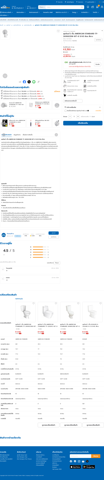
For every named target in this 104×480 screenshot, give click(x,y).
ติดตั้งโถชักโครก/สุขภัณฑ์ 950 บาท (77, 111)
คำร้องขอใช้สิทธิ (40, 465)
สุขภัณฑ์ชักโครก (17, 25)
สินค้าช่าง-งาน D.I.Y (61, 12)
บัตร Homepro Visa (22, 457)
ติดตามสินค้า (3, 461)
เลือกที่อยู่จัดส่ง (18, 8)
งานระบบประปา (57, 20)
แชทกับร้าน (53, 237)
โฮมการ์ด (59, 2)
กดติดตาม (17, 236)
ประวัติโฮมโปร (55, 455)
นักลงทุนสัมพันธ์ (56, 459)
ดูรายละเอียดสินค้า (48, 425)
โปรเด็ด (95, 12)
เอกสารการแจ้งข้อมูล (41, 461)
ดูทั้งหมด (57, 91)
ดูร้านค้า (54, 233)
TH (99, 2)
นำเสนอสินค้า (55, 465)
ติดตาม (95, 456)
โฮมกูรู (74, 12)
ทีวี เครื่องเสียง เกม (23, 20)
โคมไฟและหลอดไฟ (89, 20)
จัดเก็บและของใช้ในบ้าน (34, 20)
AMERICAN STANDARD (69, 31)
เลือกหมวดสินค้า (6, 12)
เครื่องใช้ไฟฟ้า (3, 20)
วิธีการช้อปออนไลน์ (4, 455)
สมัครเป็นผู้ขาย (69, 2)
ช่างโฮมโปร (84, 12)
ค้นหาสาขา (79, 2)
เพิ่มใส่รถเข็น (83, 123)
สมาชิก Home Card (22, 455)
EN (103, 2)
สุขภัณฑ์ (8, 25)
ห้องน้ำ (63, 20)
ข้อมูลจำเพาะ (17, 135)
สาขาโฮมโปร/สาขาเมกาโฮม (58, 457)
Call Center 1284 (57, 469)
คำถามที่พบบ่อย (4, 457)
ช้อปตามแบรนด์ (33, 12)
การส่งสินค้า (39, 457)
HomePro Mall (47, 12)
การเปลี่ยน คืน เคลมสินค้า (6, 459)
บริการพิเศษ (3, 15)
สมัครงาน (54, 463)
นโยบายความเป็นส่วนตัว (42, 459)
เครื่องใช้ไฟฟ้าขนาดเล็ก (12, 20)
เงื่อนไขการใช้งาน (40, 455)
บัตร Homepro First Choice (24, 459)
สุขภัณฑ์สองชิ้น (28, 25)
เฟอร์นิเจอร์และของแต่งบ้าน (47, 20)
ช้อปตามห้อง (20, 12)
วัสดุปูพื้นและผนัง (80, 20)
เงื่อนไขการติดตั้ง (27, 135)
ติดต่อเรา (54, 467)
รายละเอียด (98, 110)
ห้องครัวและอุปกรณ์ (70, 20)
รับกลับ (98, 64)
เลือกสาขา (32, 8)
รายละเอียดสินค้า (6, 135)
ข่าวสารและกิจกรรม (57, 461)
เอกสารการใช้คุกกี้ (40, 463)
